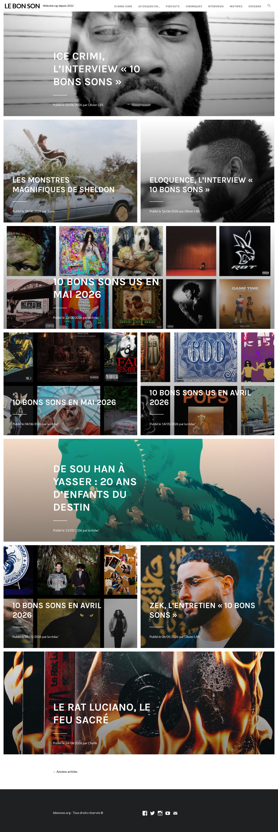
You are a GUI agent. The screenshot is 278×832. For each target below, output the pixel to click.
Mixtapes (236, 6)
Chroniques (194, 6)
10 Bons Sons (123, 6)
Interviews (216, 6)
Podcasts (173, 6)
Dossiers (255, 6)
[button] (269, 6)
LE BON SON (22, 6)
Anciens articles (65, 772)
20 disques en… (149, 6)
